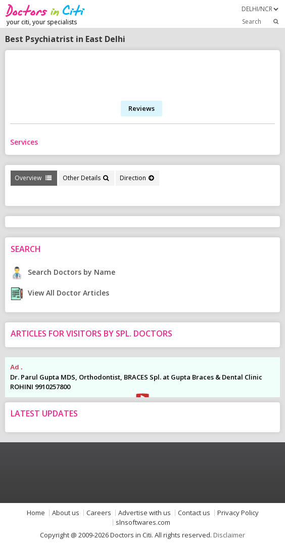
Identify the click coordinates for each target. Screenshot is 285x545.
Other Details (86, 178)
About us (65, 513)
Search (261, 21)
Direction (137, 178)
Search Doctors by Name (63, 272)
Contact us (194, 513)
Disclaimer (229, 534)
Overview (33, 178)
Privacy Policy (238, 513)
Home (36, 513)
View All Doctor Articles (60, 293)
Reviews (141, 108)
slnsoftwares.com (143, 522)
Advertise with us (144, 513)
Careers (98, 513)
